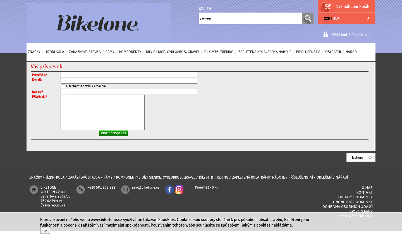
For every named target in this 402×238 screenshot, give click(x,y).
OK (45, 231)
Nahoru (357, 164)
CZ (201, 9)
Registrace (360, 34)
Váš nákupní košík (352, 6)
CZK (327, 18)
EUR (336, 18)
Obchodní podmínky (353, 208)
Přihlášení (338, 34)
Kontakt (364, 199)
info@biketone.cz (145, 194)
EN (209, 9)
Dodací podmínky (355, 203)
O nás (367, 194)
